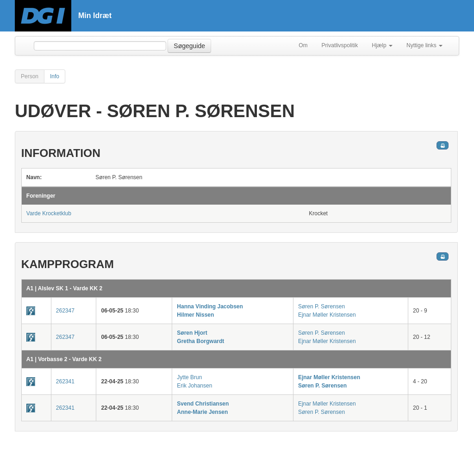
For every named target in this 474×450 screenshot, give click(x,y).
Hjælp (382, 45)
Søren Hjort (192, 333)
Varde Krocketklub (48, 213)
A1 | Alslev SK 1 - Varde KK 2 (64, 288)
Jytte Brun (189, 377)
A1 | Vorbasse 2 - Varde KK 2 (64, 359)
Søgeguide (189, 46)
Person (29, 76)
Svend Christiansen (203, 403)
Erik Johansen (194, 385)
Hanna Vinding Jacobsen (210, 306)
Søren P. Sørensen (321, 306)
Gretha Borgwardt (200, 341)
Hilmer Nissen (195, 315)
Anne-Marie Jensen (202, 412)
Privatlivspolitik (340, 45)
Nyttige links (424, 45)
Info (54, 76)
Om (303, 45)
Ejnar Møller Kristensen (327, 315)
